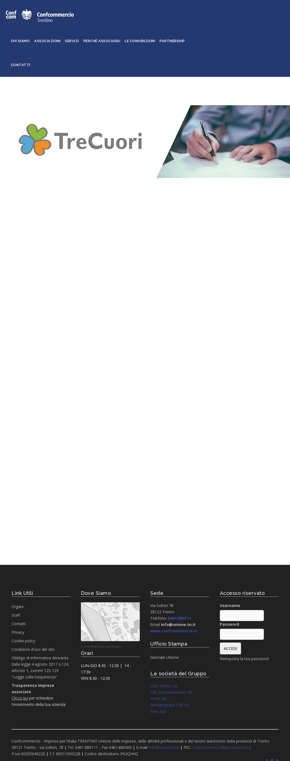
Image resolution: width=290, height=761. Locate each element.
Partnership (172, 41)
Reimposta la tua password (244, 658)
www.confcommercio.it (173, 630)
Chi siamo (20, 41)
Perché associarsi (102, 41)
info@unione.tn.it (164, 747)
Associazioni (47, 41)
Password (229, 624)
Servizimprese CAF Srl (169, 705)
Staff (16, 615)
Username (230, 605)
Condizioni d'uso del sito (33, 649)
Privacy (18, 632)
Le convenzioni (140, 41)
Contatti (21, 65)
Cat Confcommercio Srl (171, 692)
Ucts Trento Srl (163, 686)
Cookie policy (23, 640)
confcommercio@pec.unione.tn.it (222, 747)
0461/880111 (179, 618)
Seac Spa (158, 711)
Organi (17, 606)
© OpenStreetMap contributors (101, 646)
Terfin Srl (158, 698)
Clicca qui (20, 698)
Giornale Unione (164, 657)
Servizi (72, 41)
